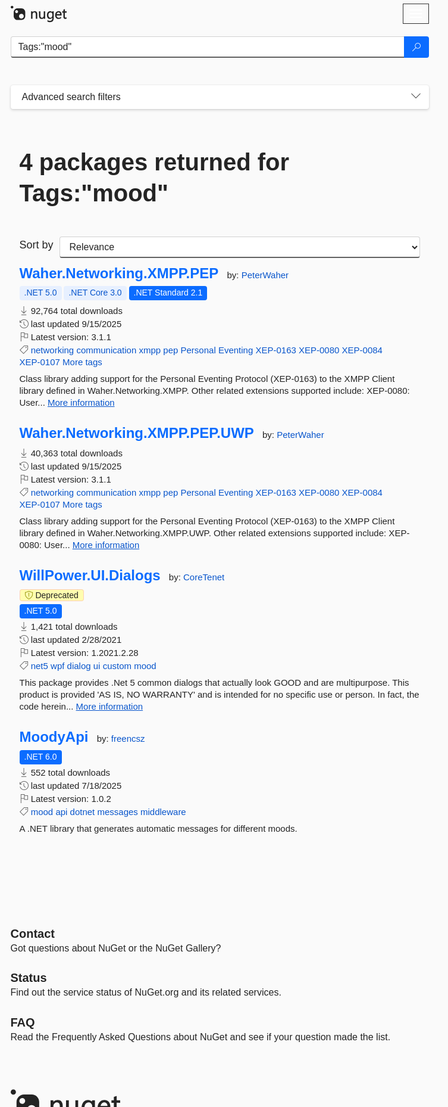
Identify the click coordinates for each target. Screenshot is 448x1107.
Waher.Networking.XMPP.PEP (119, 273)
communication (106, 350)
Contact (33, 933)
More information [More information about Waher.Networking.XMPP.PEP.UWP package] (106, 545)
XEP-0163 (275, 350)
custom (117, 666)
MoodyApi (54, 737)
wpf (57, 666)
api (61, 812)
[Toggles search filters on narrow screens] (416, 97)
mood (145, 666)
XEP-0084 (362, 350)
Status (29, 977)
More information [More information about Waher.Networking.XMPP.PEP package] (81, 402)
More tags (82, 362)
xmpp (150, 350)
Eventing (235, 350)
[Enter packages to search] (208, 47)
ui (97, 666)
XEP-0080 (319, 350)
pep (170, 350)
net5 (39, 666)
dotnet (82, 812)
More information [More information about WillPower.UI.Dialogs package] (109, 706)
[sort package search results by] (239, 247)
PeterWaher (265, 275)
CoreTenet (203, 577)
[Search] (416, 47)
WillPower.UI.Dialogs (90, 575)
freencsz (128, 738)
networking (52, 350)
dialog (79, 666)
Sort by (37, 245)
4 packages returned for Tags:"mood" (155, 177)
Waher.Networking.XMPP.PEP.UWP (137, 433)
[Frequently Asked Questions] (23, 1022)
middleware (163, 812)
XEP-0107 (40, 362)
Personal (198, 350)
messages (117, 812)
